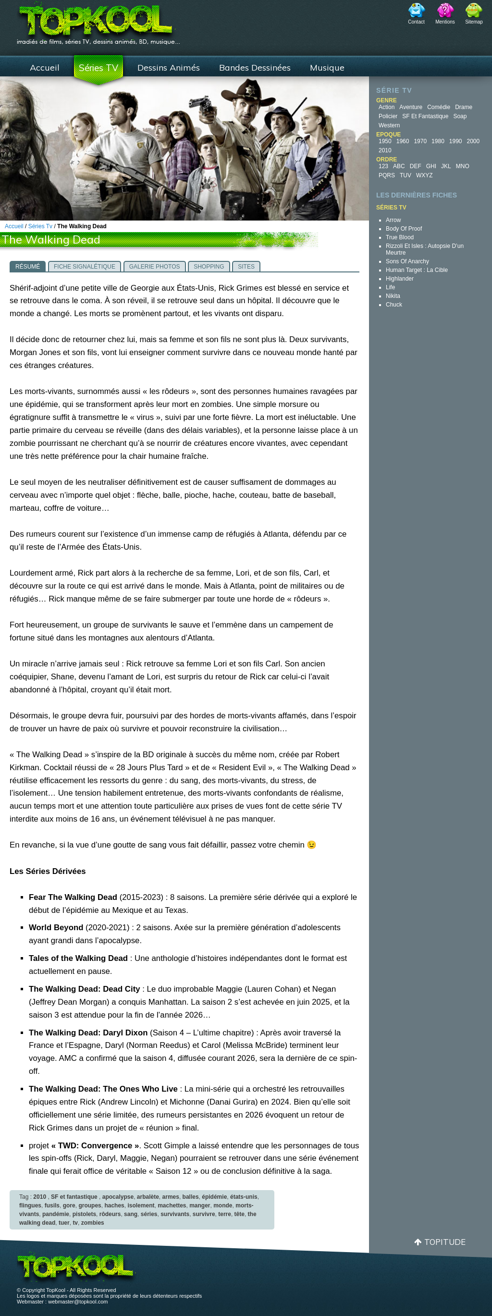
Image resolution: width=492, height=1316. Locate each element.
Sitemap (474, 22)
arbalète (148, 1196)
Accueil (45, 67)
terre (224, 1214)
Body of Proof (404, 228)
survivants (174, 1214)
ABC (399, 166)
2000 (473, 141)
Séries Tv (40, 226)
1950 (385, 141)
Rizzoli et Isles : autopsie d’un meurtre (425, 249)
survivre (204, 1214)
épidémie (214, 1196)
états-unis (244, 1196)
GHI (431, 166)
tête (239, 1214)
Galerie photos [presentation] (154, 266)
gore (69, 1205)
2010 (385, 150)
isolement (140, 1205)
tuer (64, 1222)
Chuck (394, 304)
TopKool (98, 19)
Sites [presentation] (246, 266)
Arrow (393, 220)
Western (389, 125)
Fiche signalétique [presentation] (84, 266)
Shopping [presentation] (209, 266)
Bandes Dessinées (255, 67)
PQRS (387, 175)
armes (170, 1196)
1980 (437, 141)
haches (114, 1205)
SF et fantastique (425, 116)
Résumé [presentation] (27, 266)
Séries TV (98, 68)
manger (199, 1205)
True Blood (400, 237)
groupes (89, 1205)
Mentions (445, 22)
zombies (92, 1222)
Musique (327, 67)
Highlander (400, 278)
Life (390, 287)
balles (191, 1196)
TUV (405, 175)
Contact (416, 22)
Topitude (445, 1242)
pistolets (84, 1214)
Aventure (410, 107)
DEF (415, 166)
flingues (30, 1205)
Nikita (393, 296)
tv (75, 1222)
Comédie (438, 107)
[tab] (28, 266)
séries (149, 1214)
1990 (455, 141)
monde (222, 1205)
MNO (462, 166)
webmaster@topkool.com (78, 1301)
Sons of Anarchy (407, 261)
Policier (388, 116)
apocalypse (118, 1196)
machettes (172, 1205)
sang (130, 1214)
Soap (460, 116)
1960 (402, 141)
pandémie (55, 1214)
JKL (446, 166)
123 (383, 166)
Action (386, 107)
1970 (420, 141)
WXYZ (424, 175)
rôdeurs (110, 1214)
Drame (463, 107)
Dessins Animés (168, 67)
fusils (52, 1205)
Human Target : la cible (417, 270)
